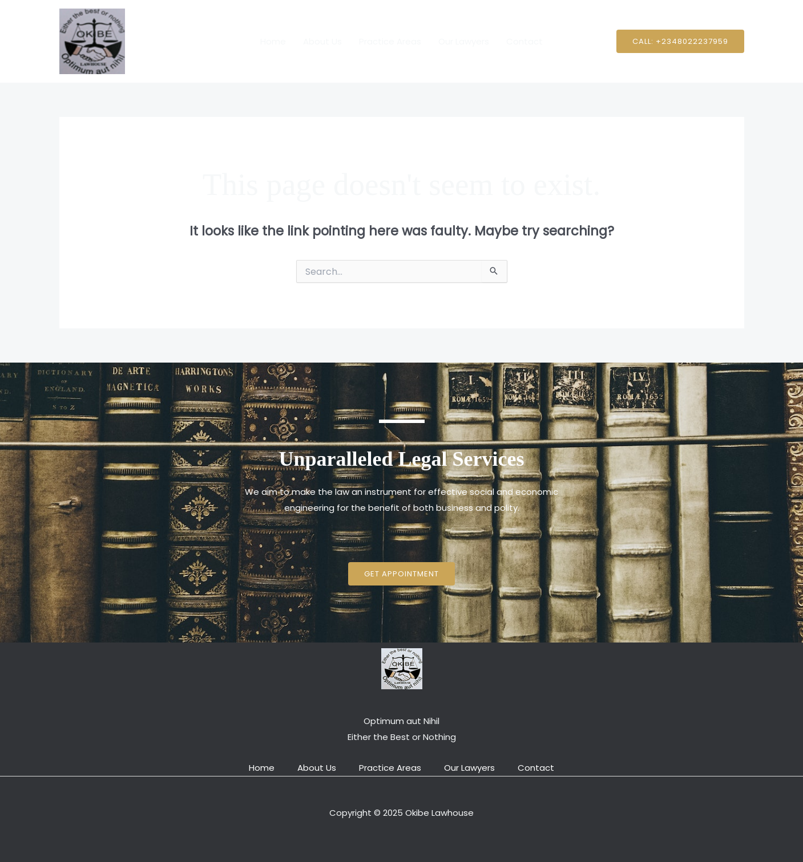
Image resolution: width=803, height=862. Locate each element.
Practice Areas (390, 41)
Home (273, 41)
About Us (322, 41)
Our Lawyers (463, 41)
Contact (524, 41)
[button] (680, 41)
